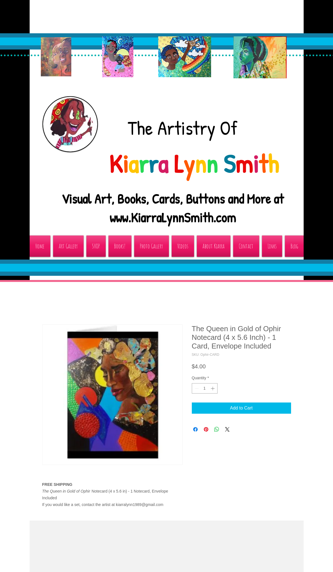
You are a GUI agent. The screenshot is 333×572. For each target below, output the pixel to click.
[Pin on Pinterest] (206, 429)
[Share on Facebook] (195, 429)
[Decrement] (196, 388)
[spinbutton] (205, 388)
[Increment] (213, 388)
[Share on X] (227, 429)
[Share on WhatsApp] (216, 429)
